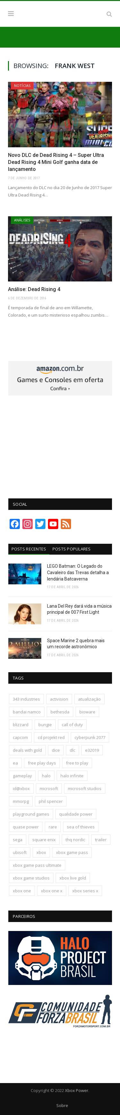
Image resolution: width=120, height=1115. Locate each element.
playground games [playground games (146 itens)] (31, 814)
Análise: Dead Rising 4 (34, 289)
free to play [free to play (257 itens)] (77, 763)
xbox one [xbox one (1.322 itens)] (22, 891)
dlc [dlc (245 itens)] (72, 750)
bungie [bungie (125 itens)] (45, 724)
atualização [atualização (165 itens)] (89, 699)
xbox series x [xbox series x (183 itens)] (85, 891)
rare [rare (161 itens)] (53, 827)
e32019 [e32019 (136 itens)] (92, 750)
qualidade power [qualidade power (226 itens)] (75, 814)
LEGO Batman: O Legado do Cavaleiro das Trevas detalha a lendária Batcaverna (78, 572)
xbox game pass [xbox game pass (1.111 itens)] (72, 852)
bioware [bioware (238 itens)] (87, 712)
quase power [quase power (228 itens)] (26, 827)
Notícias (22, 85)
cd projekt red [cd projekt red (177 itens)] (51, 737)
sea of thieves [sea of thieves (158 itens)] (81, 827)
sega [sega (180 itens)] (17, 839)
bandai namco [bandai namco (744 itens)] (27, 712)
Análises (22, 220)
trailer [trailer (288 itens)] (101, 839)
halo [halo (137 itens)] (46, 776)
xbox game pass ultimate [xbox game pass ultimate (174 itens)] (37, 865)
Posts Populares (71, 549)
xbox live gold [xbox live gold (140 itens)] (73, 878)
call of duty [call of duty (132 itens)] (72, 724)
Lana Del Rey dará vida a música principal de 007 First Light (79, 609)
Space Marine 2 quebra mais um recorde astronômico (76, 644)
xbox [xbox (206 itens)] (41, 852)
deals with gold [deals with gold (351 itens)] (27, 750)
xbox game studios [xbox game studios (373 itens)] (31, 878)
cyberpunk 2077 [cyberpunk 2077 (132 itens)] (90, 737)
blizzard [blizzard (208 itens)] (20, 724)
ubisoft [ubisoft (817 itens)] (20, 852)
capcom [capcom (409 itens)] (20, 737)
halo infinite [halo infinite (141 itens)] (72, 776)
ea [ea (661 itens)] (15, 763)
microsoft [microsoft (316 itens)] (49, 788)
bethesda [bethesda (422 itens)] (60, 712)
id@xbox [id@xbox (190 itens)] (21, 788)
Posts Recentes (29, 549)
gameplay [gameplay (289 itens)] (22, 776)
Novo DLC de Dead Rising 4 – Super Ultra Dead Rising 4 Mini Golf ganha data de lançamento (56, 162)
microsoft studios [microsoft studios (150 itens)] (84, 788)
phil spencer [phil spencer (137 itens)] (51, 801)
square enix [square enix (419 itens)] (44, 839)
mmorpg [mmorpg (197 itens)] (21, 801)
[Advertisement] (60, 443)
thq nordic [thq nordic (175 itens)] (75, 839)
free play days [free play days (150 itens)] (42, 763)
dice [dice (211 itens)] (56, 750)
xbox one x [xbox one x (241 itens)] (51, 891)
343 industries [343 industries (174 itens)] (26, 699)
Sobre (62, 1105)
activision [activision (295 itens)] (59, 699)
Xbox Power (76, 1090)
